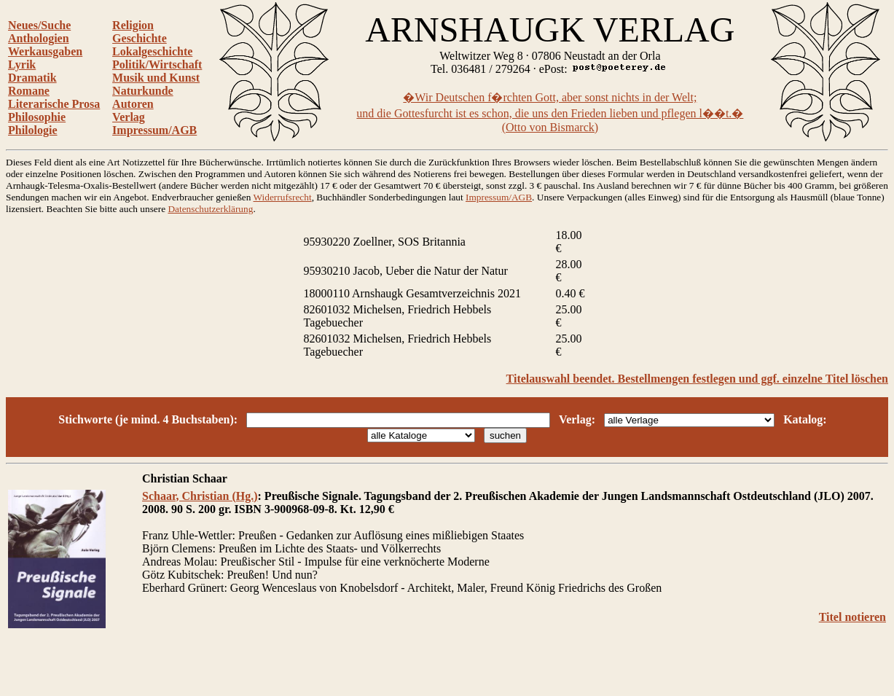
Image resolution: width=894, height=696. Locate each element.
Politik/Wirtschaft (157, 64)
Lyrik (22, 64)
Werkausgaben (45, 51)
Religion (133, 25)
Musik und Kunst (156, 77)
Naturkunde (142, 91)
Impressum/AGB (154, 130)
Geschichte (139, 38)
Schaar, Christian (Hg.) (200, 496)
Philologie (33, 130)
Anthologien (38, 38)
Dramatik (32, 77)
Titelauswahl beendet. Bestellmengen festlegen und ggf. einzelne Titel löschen (697, 378)
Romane (29, 91)
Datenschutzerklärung (210, 208)
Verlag (128, 117)
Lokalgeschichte (152, 51)
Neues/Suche (39, 25)
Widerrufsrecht (283, 197)
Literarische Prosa (54, 104)
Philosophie (37, 117)
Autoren (133, 104)
